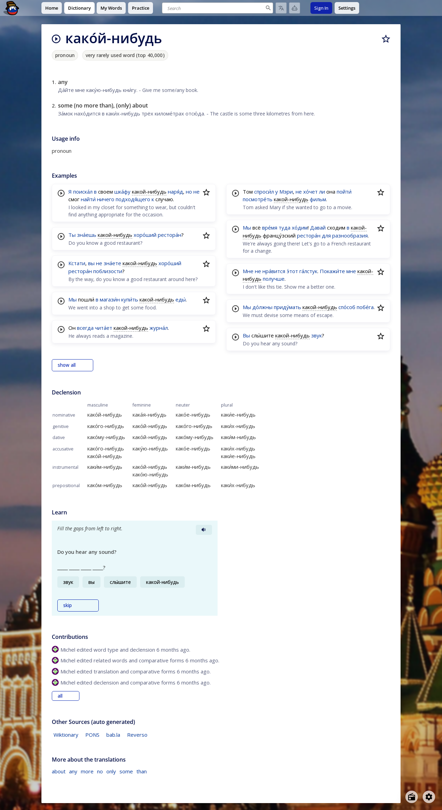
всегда (85, 327)
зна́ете (112, 263)
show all (67, 365)
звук (316, 335)
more (87, 771)
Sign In (321, 8)
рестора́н (169, 234)
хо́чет (310, 191)
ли (322, 191)
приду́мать (287, 307)
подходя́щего (133, 199)
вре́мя (269, 227)
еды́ (180, 299)
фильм (318, 199)
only (111, 771)
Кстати (76, 263)
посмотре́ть (257, 199)
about (59, 771)
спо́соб (346, 307)
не (196, 191)
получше (274, 278)
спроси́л (264, 191)
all (60, 696)
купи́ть (129, 299)
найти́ (88, 199)
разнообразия (350, 235)
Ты (72, 234)
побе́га (365, 307)
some (126, 771)
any (73, 771)
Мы (72, 299)
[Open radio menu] (411, 797)
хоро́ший (145, 234)
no (100, 771)
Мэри (286, 191)
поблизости (107, 271)
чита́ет (103, 327)
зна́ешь (86, 234)
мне (351, 271)
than (141, 771)
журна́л (159, 327)
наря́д (175, 191)
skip (67, 605)
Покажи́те (332, 271)
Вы (246, 335)
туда (284, 227)
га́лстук (308, 271)
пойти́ (344, 191)
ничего (105, 199)
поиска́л (83, 191)
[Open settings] (429, 797)
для (326, 235)
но (189, 191)
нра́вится (273, 271)
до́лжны (262, 307)
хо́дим (300, 227)
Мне (248, 271)
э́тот (292, 271)
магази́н (110, 299)
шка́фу (122, 191)
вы (91, 263)
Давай (318, 227)
